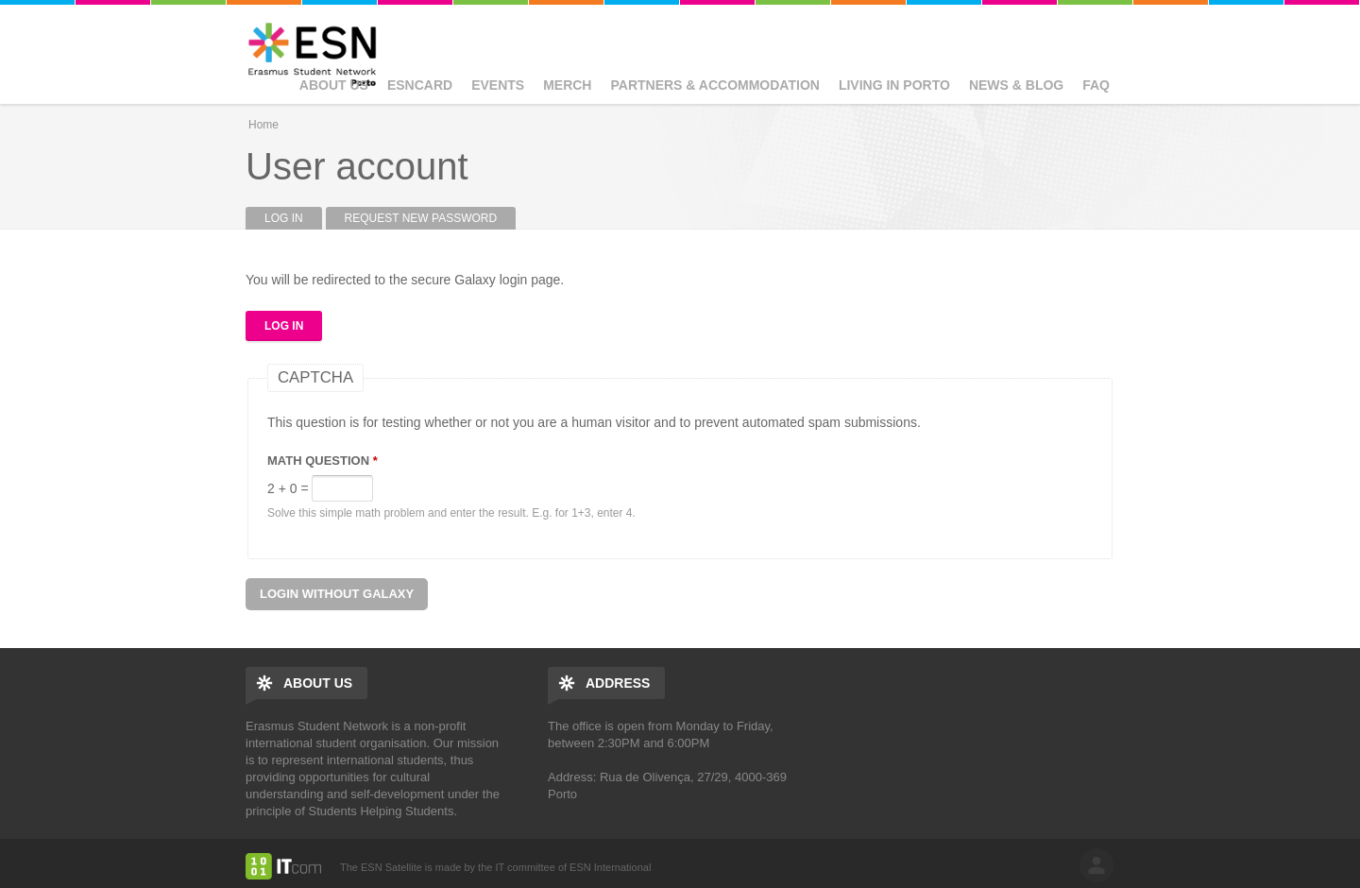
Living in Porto (894, 85)
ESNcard (419, 85)
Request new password (421, 218)
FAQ (1096, 85)
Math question (322, 460)
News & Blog (1016, 85)
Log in (293, 218)
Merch (567, 85)
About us (333, 85)
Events (497, 85)
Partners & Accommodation (714, 85)
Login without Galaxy (337, 594)
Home (263, 124)
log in (1097, 865)
